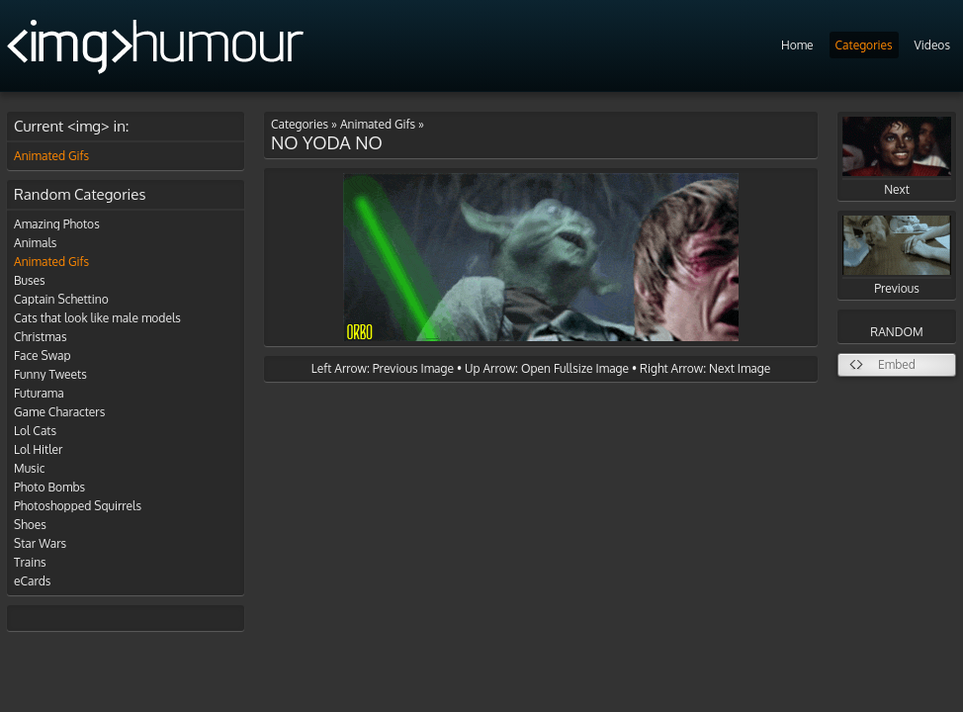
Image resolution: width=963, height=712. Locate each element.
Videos (932, 45)
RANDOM (896, 331)
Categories (864, 45)
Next (896, 157)
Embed (897, 364)
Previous (896, 256)
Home (797, 45)
